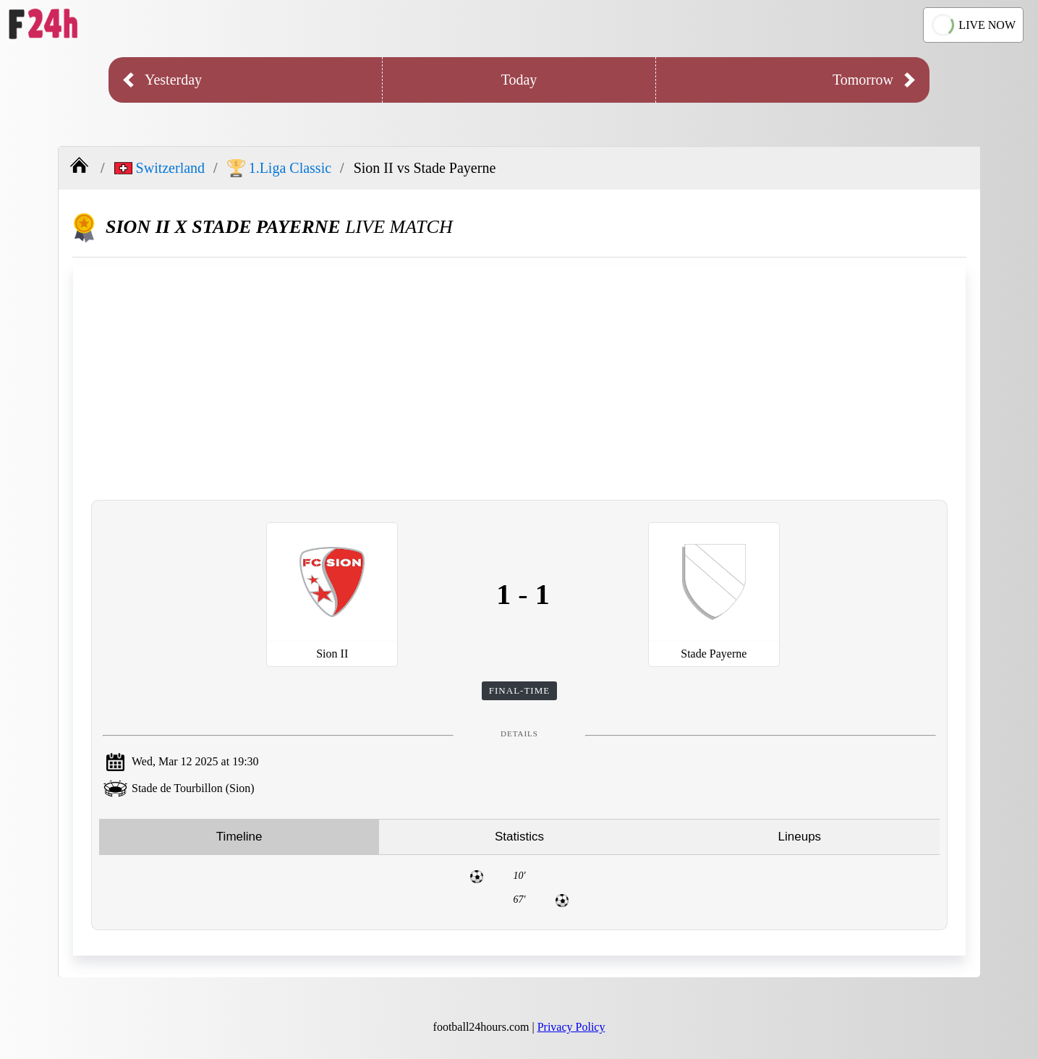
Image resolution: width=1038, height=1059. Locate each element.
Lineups (800, 836)
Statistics (519, 836)
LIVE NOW (971, 25)
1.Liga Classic (279, 168)
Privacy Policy (571, 1027)
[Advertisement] (519, 380)
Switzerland (159, 168)
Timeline (239, 836)
